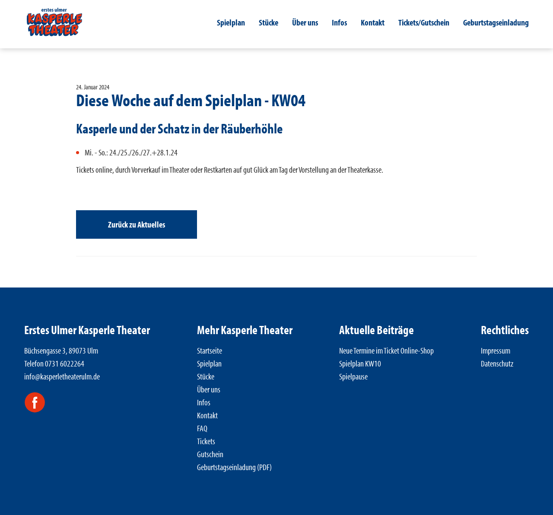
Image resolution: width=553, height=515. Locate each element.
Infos (339, 22)
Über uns (305, 22)
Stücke (268, 22)
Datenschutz (497, 363)
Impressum (495, 350)
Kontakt (373, 22)
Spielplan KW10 (360, 363)
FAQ (202, 428)
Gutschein (210, 454)
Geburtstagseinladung (496, 22)
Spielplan (231, 22)
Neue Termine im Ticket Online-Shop (386, 350)
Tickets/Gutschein (423, 22)
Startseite (209, 350)
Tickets (206, 441)
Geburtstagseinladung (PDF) (234, 466)
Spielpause (353, 376)
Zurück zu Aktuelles (136, 224)
